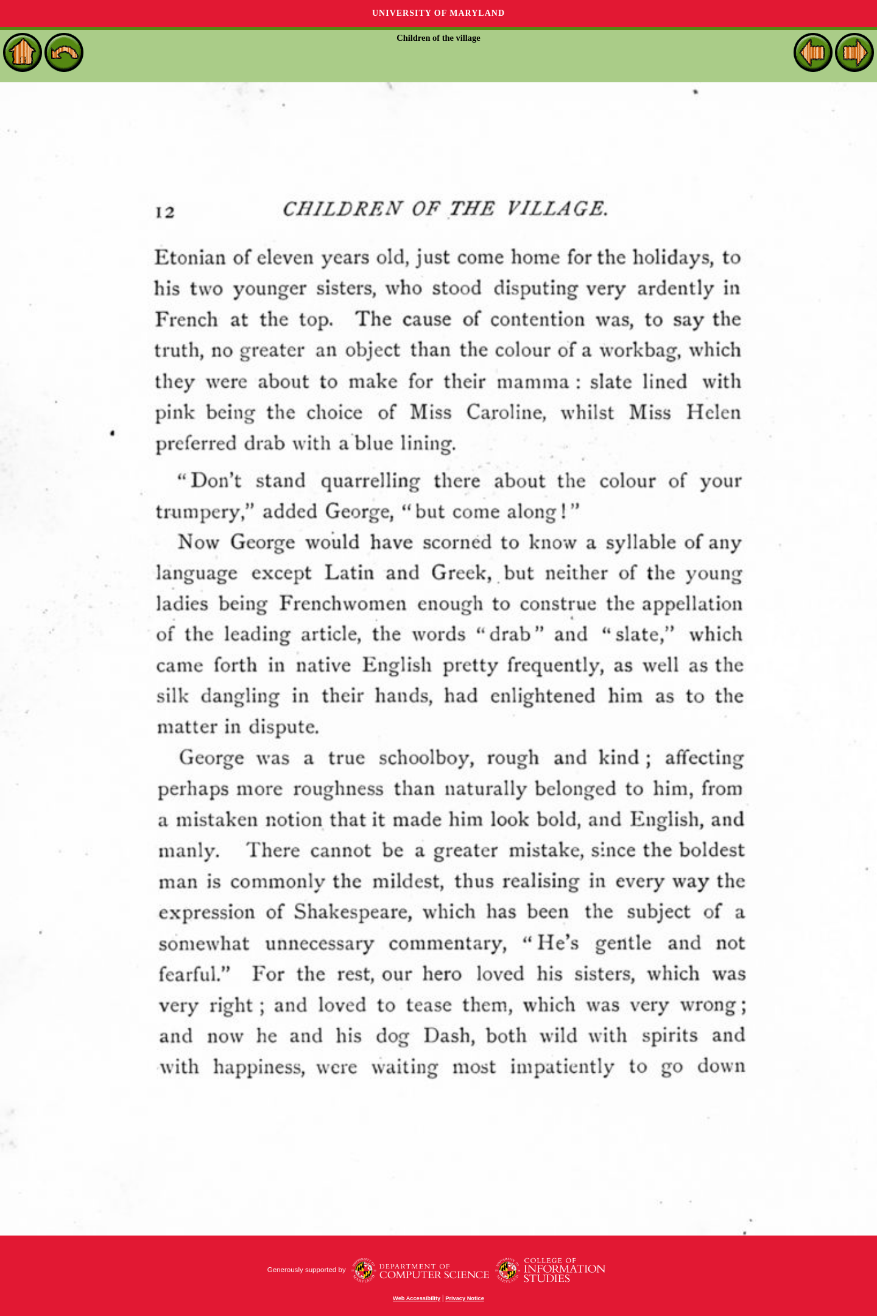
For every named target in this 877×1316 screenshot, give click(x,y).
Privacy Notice (464, 1298)
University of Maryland (438, 13)
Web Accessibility (416, 1298)
